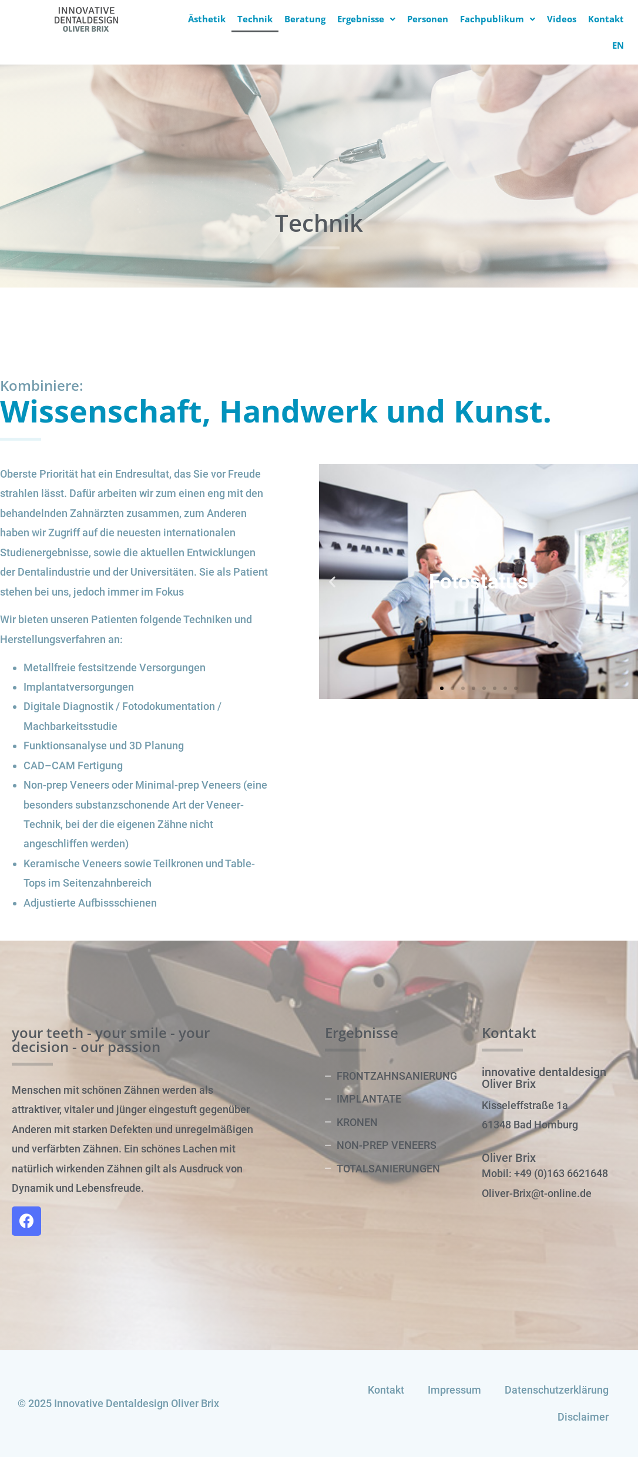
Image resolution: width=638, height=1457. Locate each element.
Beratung (304, 19)
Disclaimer (583, 1417)
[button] (442, 688)
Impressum (454, 1390)
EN (618, 45)
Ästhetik (207, 19)
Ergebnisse (366, 19)
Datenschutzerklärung (557, 1390)
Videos (561, 19)
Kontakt (606, 19)
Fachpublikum (497, 19)
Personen (427, 19)
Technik (255, 19)
